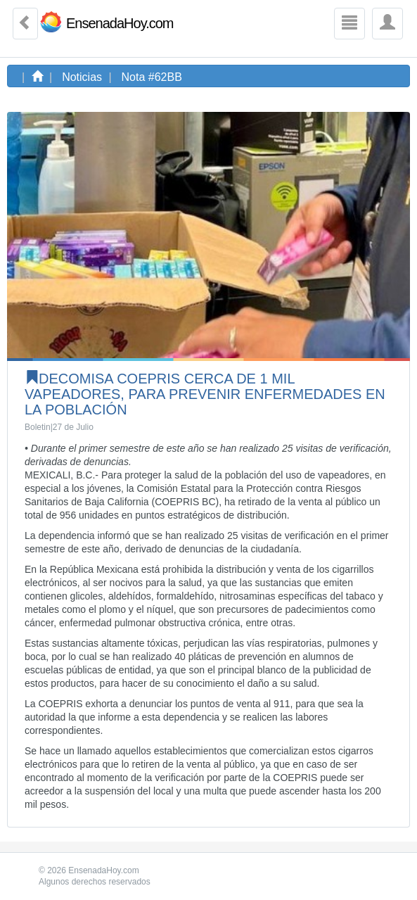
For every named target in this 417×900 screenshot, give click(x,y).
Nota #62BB (152, 77)
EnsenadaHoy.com (120, 23)
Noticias (82, 77)
